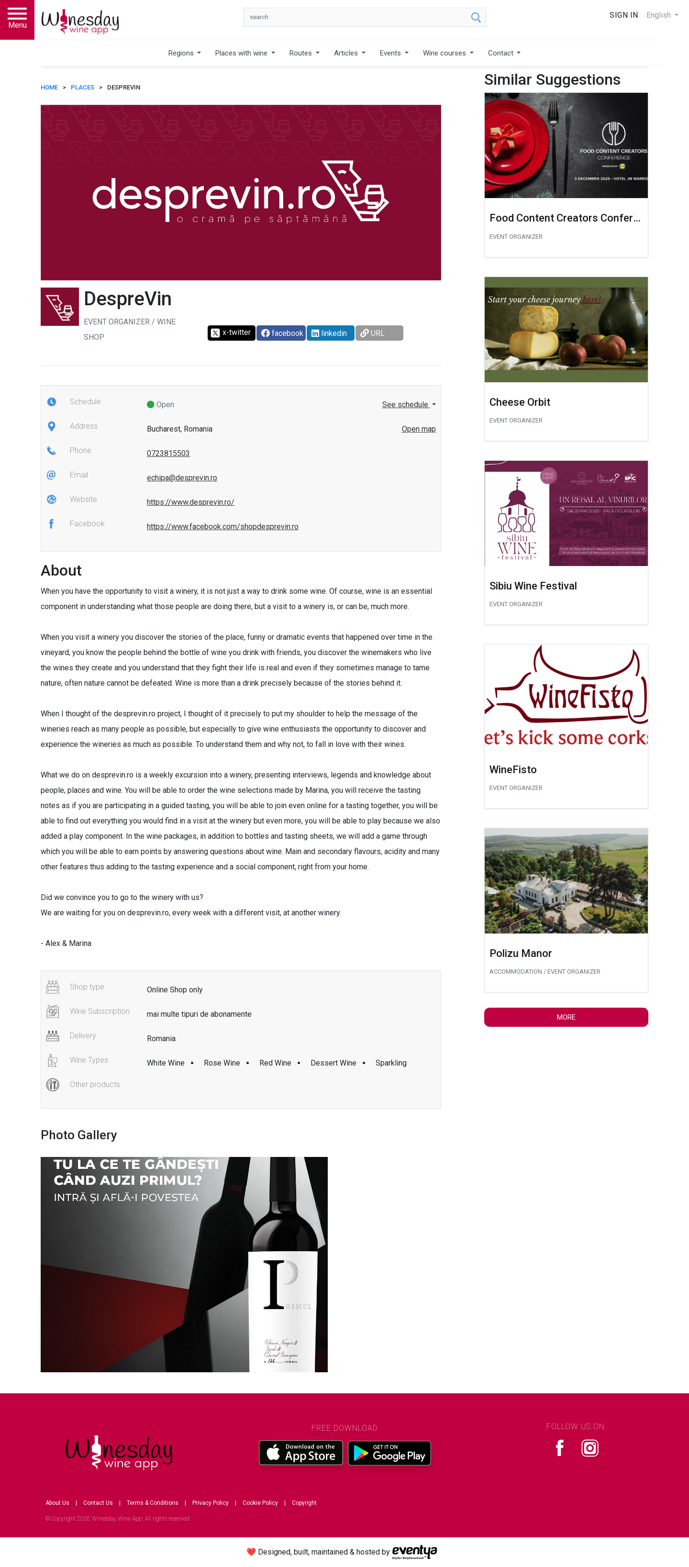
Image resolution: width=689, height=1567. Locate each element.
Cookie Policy (260, 1503)
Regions (182, 53)
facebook (282, 333)
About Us (57, 1503)
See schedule (406, 404)
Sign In (624, 15)
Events (391, 53)
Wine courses (445, 53)
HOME (49, 87)
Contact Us (98, 1503)
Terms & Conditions (152, 1503)
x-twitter (230, 333)
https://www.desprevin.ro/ (190, 502)
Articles (347, 53)
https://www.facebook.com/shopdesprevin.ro (223, 526)
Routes (301, 53)
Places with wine (242, 53)
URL (372, 333)
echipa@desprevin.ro (182, 477)
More (566, 1017)
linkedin (329, 333)
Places (82, 87)
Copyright (304, 1503)
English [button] (659, 15)
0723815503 (168, 453)
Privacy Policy (210, 1503)
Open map (419, 428)
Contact (501, 53)
